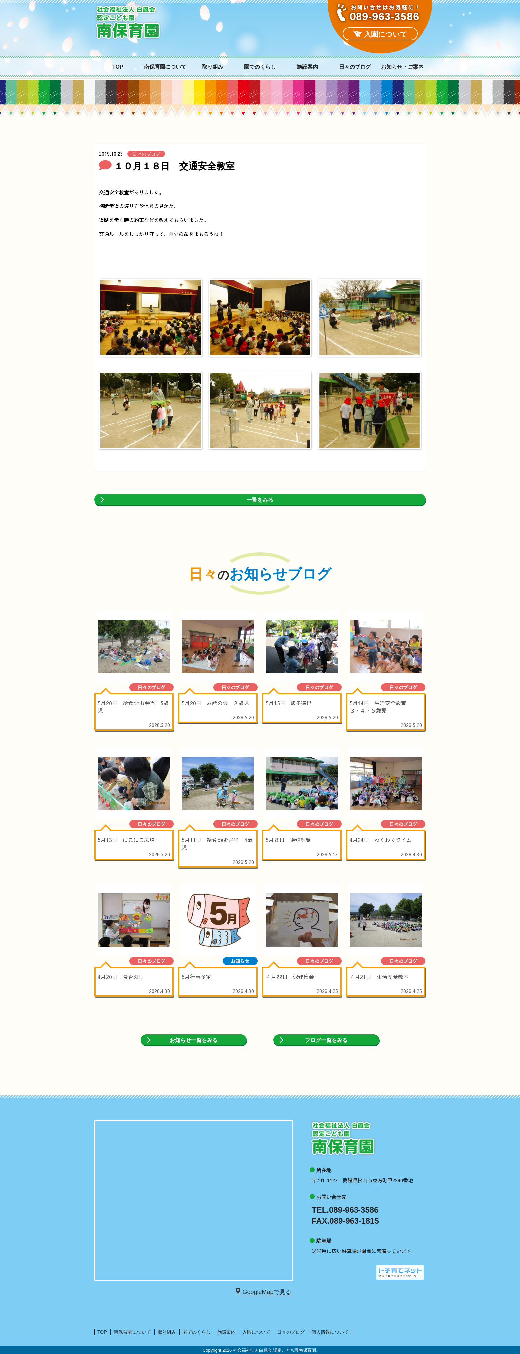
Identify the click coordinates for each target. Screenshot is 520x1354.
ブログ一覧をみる (326, 1040)
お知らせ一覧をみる (194, 1040)
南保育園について (165, 67)
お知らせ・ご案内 (402, 67)
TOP (117, 67)
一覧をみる (260, 500)
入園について (256, 1332)
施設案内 (307, 67)
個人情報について (330, 1332)
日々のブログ (355, 67)
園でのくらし (260, 67)
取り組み (212, 67)
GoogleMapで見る (265, 1291)
